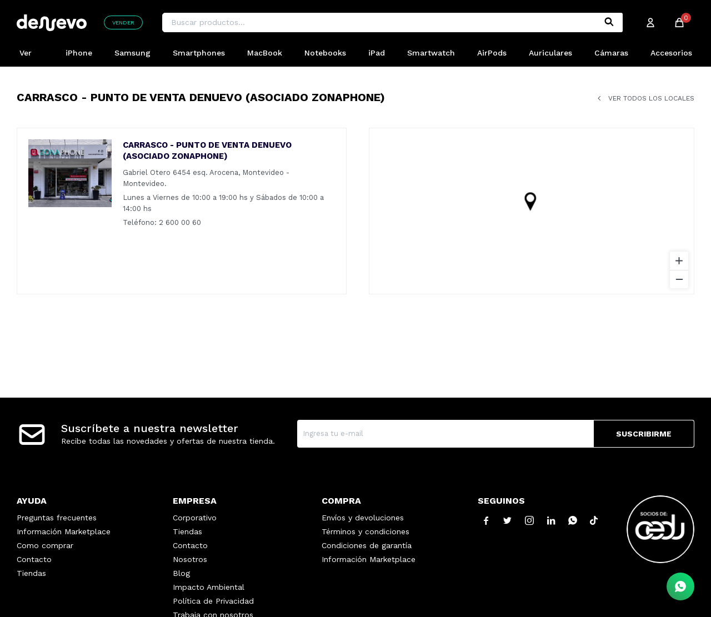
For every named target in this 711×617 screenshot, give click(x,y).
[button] (609, 22)
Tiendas (31, 573)
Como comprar (45, 545)
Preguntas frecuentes (57, 517)
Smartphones (199, 52)
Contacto (34, 559)
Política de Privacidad (213, 600)
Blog (181, 573)
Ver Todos (31, 57)
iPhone (79, 52)
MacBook (264, 52)
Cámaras (611, 52)
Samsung (132, 52)
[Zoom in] (679, 261)
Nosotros (190, 559)
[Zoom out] (679, 279)
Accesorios (671, 52)
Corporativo (195, 517)
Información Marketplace (64, 531)
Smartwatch (431, 52)
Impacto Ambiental (208, 587)
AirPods (492, 52)
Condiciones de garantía (367, 545)
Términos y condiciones (365, 531)
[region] (531, 211)
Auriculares (550, 52)
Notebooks (325, 52)
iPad (376, 52)
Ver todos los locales (651, 98)
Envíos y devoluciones (363, 517)
